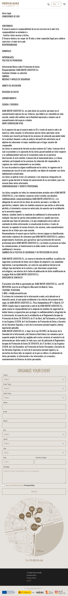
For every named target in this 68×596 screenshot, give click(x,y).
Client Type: (7, 393)
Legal (29, 580)
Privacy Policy (29, 485)
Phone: (5, 421)
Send (34, 491)
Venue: (5, 375)
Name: (5, 402)
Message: (6, 467)
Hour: (5, 458)
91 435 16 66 (36, 560)
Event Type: (7, 384)
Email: (5, 412)
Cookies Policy (31, 575)
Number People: (41, 458)
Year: (5, 448)
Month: (5, 439)
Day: (4, 430)
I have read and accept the (14, 485)
